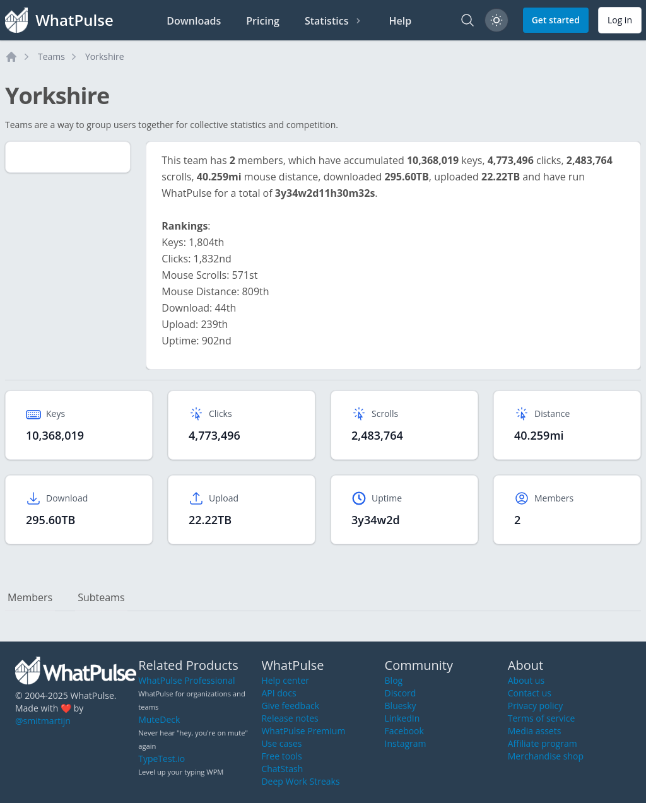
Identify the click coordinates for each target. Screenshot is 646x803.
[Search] (467, 20)
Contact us (529, 693)
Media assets (534, 731)
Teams (51, 56)
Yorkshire (104, 56)
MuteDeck (159, 719)
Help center (285, 680)
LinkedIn (402, 718)
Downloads (194, 21)
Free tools (281, 756)
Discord (400, 693)
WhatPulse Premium (303, 731)
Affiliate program (542, 743)
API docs (278, 693)
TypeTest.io (161, 759)
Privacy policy (535, 706)
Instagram (405, 743)
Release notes (289, 718)
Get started (556, 20)
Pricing (262, 21)
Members (30, 597)
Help (400, 21)
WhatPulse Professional (186, 680)
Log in (620, 20)
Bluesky (400, 706)
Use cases (281, 743)
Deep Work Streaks (300, 781)
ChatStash (282, 769)
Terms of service (541, 718)
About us (526, 680)
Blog (394, 680)
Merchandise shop (546, 756)
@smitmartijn (43, 721)
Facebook (404, 731)
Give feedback (290, 706)
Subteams (101, 597)
